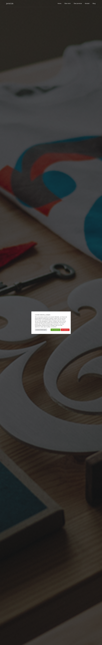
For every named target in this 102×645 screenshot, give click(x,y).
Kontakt (87, 3)
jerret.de (9, 3)
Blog (94, 3)
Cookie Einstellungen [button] (41, 329)
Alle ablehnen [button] (65, 329)
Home (59, 3)
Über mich (67, 3)
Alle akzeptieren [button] (55, 329)
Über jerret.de (78, 3)
